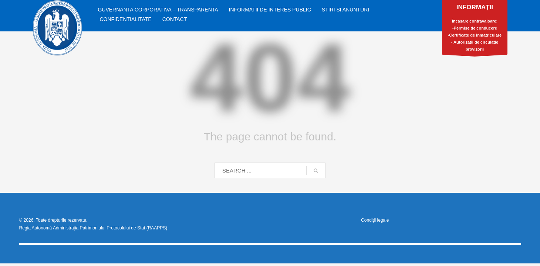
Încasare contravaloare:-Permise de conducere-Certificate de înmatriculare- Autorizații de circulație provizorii (474, 29)
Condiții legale (375, 220)
